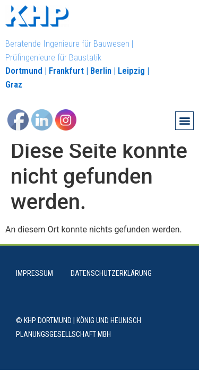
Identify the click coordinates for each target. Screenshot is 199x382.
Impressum (34, 283)
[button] (184, 120)
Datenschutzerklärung (111, 283)
